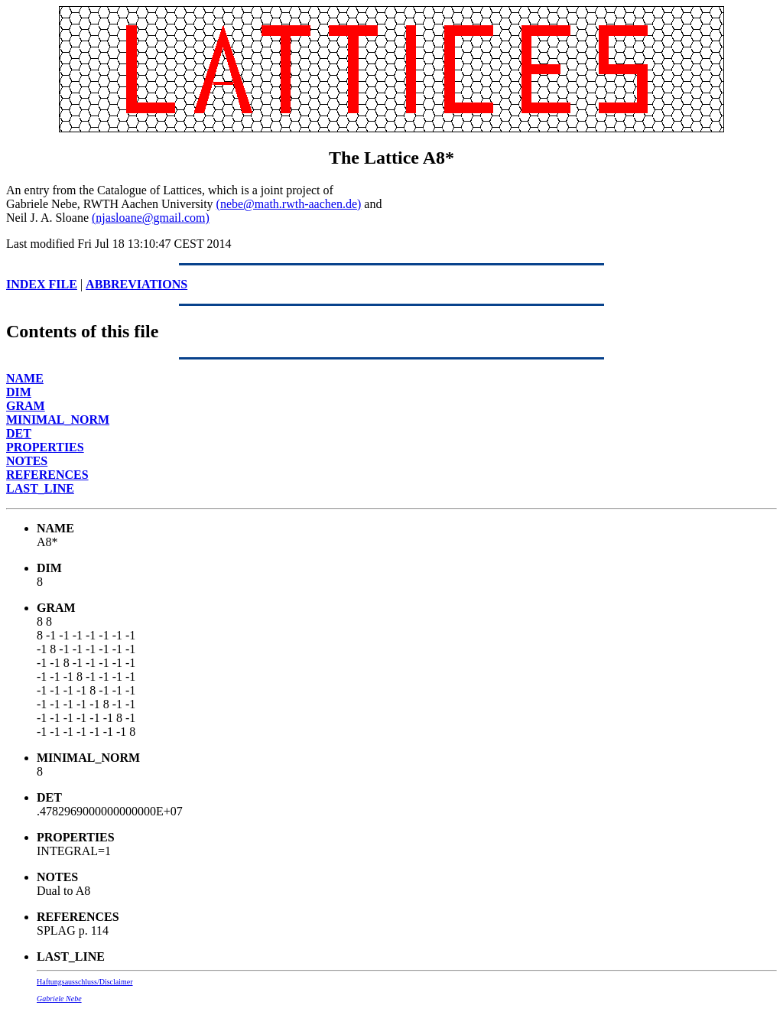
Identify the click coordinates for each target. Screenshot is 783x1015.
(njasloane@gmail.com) (151, 217)
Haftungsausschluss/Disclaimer (85, 982)
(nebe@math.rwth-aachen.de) (289, 203)
